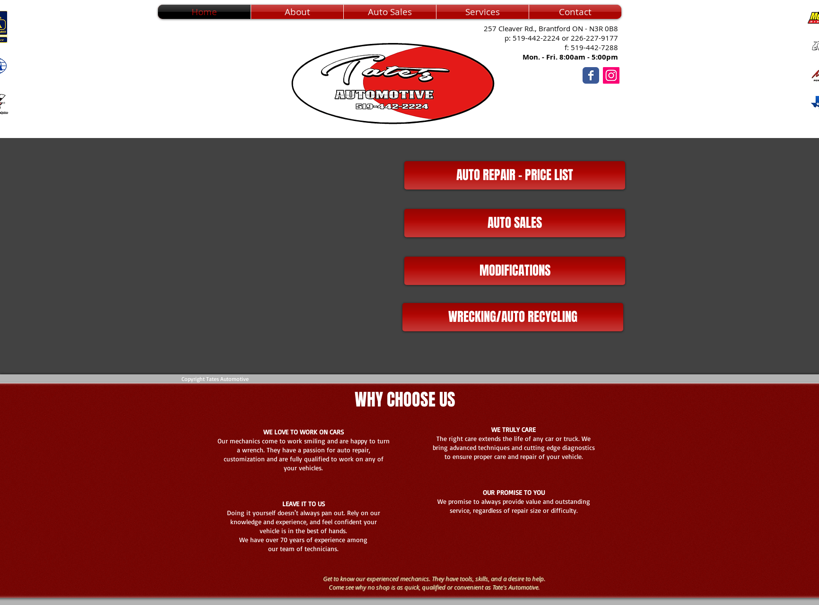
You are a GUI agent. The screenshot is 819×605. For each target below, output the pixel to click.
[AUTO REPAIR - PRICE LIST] (514, 175)
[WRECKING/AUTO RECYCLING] (512, 317)
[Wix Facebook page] (591, 75)
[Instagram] (611, 75)
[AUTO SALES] (514, 223)
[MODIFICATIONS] (514, 271)
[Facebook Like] (648, 96)
